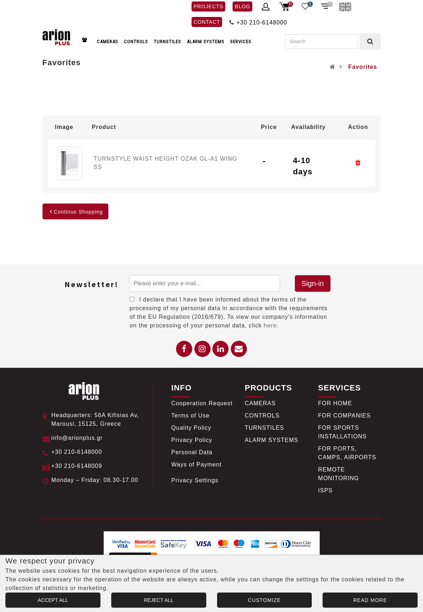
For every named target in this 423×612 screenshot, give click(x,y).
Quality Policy (191, 428)
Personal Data (191, 452)
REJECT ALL (159, 600)
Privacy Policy (191, 440)
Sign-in (312, 283)
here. (271, 325)
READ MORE (370, 600)
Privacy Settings (195, 480)
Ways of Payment (196, 464)
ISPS (325, 490)
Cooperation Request (202, 403)
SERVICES (240, 41)
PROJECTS (209, 6)
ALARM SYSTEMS (205, 41)
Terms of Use (190, 415)
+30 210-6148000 (262, 22)
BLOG (242, 6)
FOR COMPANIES (344, 415)
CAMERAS (107, 41)
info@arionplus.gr (77, 438)
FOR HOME (335, 403)
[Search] (321, 41)
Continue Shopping (75, 212)
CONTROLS (136, 41)
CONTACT (207, 22)
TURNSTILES (167, 41)
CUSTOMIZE (264, 600)
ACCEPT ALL (53, 600)
